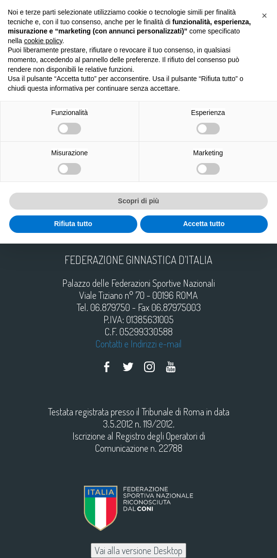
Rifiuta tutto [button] (73, 224)
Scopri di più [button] (138, 201)
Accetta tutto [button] (204, 224)
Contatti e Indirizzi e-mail (139, 343)
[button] (264, 15)
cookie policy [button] (43, 41)
